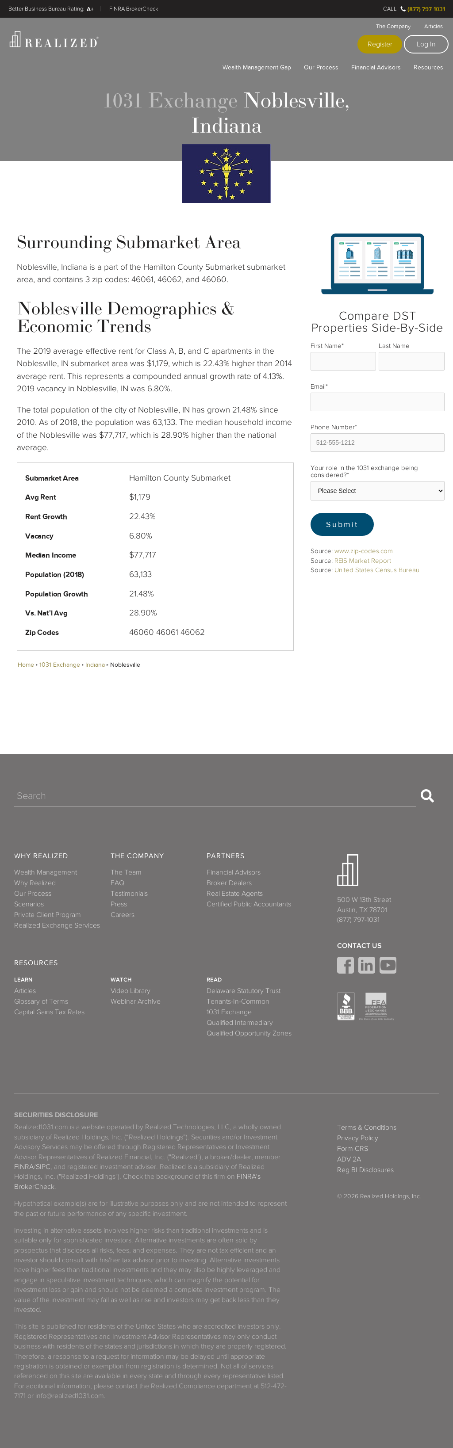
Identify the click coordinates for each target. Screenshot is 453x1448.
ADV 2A (349, 1159)
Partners (226, 856)
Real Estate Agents (235, 894)
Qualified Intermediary (240, 1023)
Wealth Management (45, 872)
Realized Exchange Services (57, 925)
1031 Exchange (59, 664)
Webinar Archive (136, 1001)
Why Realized (41, 856)
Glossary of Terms (41, 1001)
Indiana (95, 664)
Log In (426, 44)
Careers (122, 915)
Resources (428, 67)
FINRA (24, 1167)
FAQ (117, 883)
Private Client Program (47, 915)
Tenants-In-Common (238, 1001)
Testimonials (129, 894)
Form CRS (352, 1149)
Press (119, 904)
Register (380, 44)
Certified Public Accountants (249, 904)
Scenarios (29, 904)
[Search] (215, 795)
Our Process (321, 67)
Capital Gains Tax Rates (49, 1012)
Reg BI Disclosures (365, 1170)
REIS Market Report (362, 560)
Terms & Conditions (366, 1127)
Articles (433, 26)
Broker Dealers (229, 883)
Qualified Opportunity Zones (249, 1033)
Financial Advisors (376, 67)
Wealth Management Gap (257, 67)
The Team (126, 872)
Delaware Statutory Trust (243, 991)
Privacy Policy (357, 1138)
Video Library (130, 991)
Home (26, 664)
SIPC (43, 1167)
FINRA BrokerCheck (133, 9)
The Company (393, 26)
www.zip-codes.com (363, 550)
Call (390, 9)
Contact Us (359, 946)
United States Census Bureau (376, 569)
